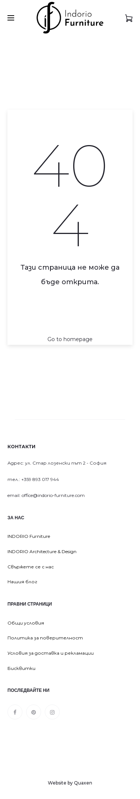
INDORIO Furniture (28, 536)
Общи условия (25, 623)
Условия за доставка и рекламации (50, 653)
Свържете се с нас (30, 566)
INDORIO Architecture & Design (42, 551)
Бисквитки (21, 668)
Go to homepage (70, 339)
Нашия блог (22, 581)
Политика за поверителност (45, 638)
